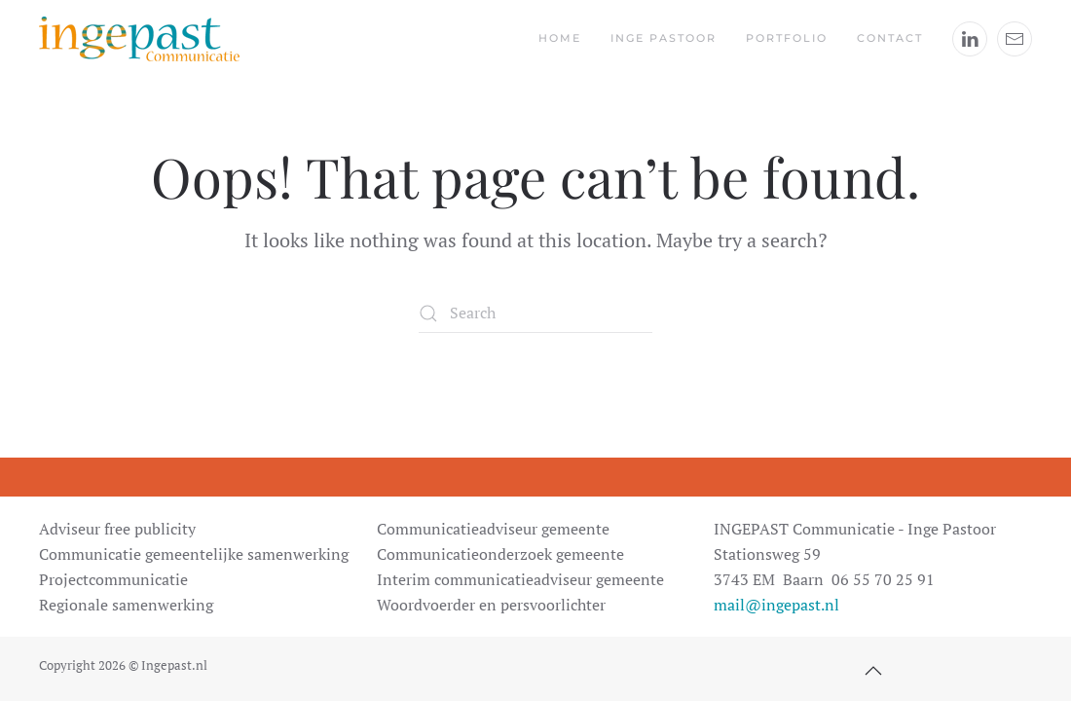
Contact (890, 38)
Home (559, 38)
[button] (873, 671)
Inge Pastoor (663, 38)
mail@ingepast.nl (776, 604)
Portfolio (787, 38)
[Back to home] (139, 39)
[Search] (535, 313)
